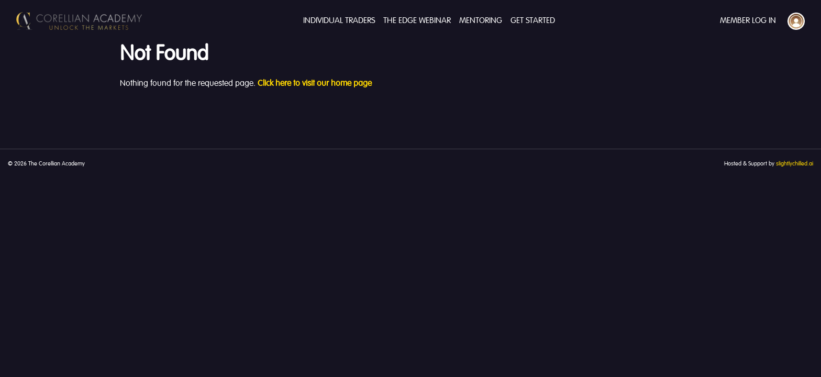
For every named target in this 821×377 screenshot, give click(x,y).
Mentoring (480, 21)
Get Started (533, 21)
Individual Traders (339, 21)
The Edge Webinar (417, 21)
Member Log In (748, 21)
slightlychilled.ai (794, 164)
